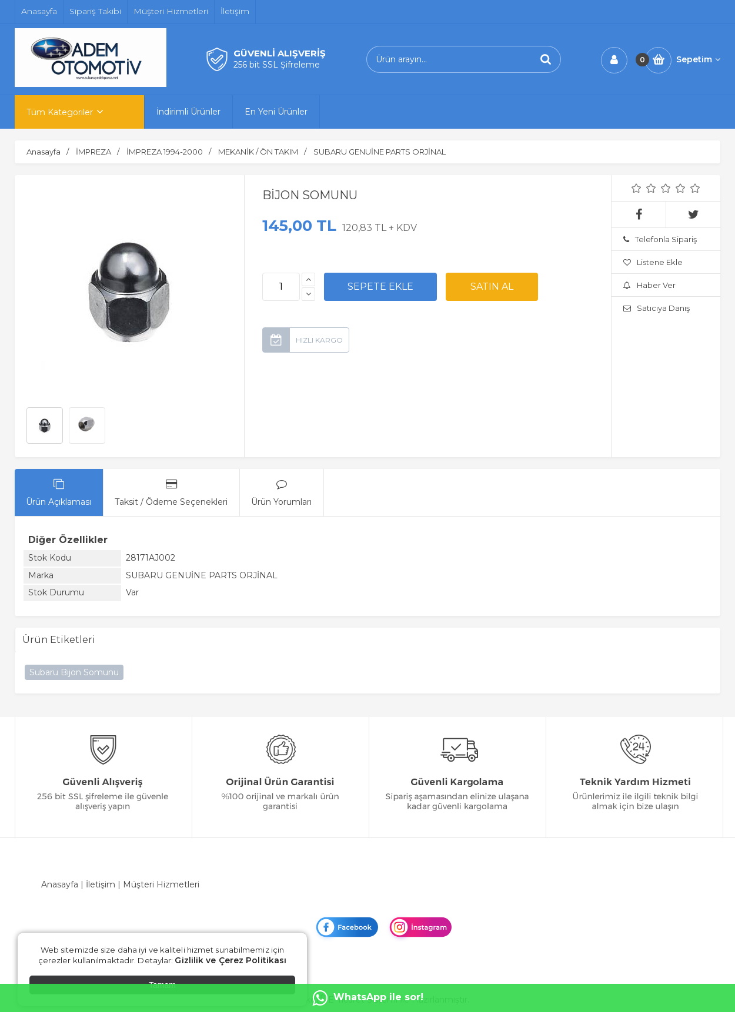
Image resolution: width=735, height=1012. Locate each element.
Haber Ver (649, 285)
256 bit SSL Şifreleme (276, 64)
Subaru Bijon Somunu (74, 672)
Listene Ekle (653, 262)
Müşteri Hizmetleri (161, 884)
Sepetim (698, 59)
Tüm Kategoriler (59, 112)
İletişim (100, 884)
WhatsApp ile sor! (367, 998)
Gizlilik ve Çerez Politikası (230, 960)
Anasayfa (59, 884)
